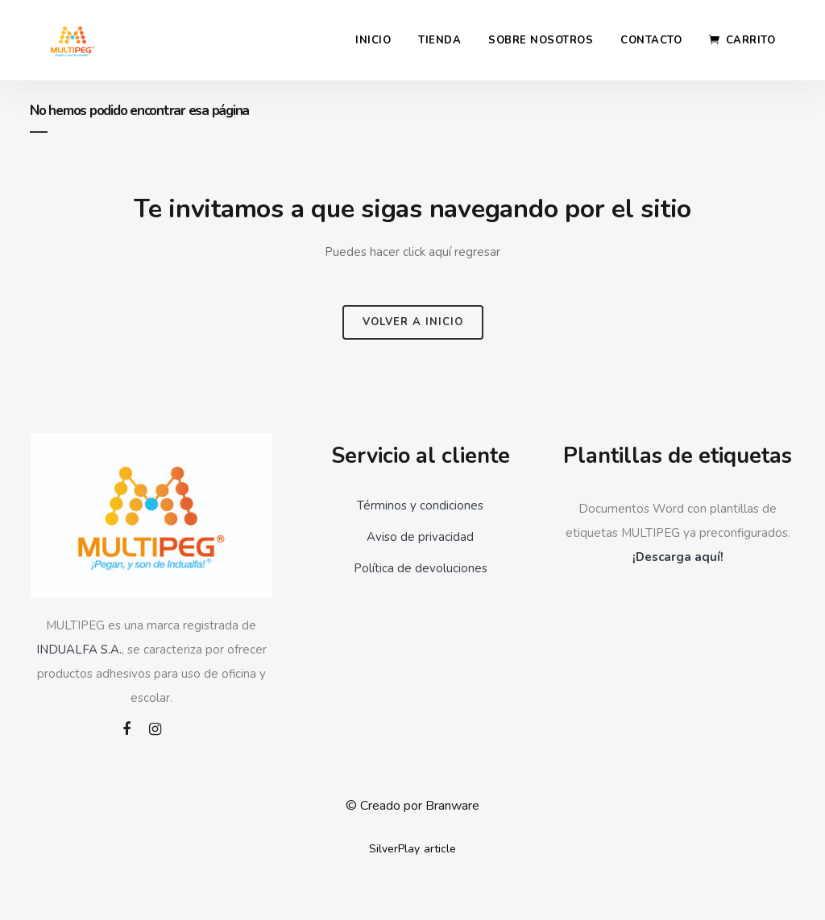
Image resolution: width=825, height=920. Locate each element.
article (440, 848)
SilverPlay (394, 848)
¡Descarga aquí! (677, 557)
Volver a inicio (413, 322)
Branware (452, 806)
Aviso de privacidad (420, 537)
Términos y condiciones (420, 505)
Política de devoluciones (420, 568)
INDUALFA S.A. (79, 650)
